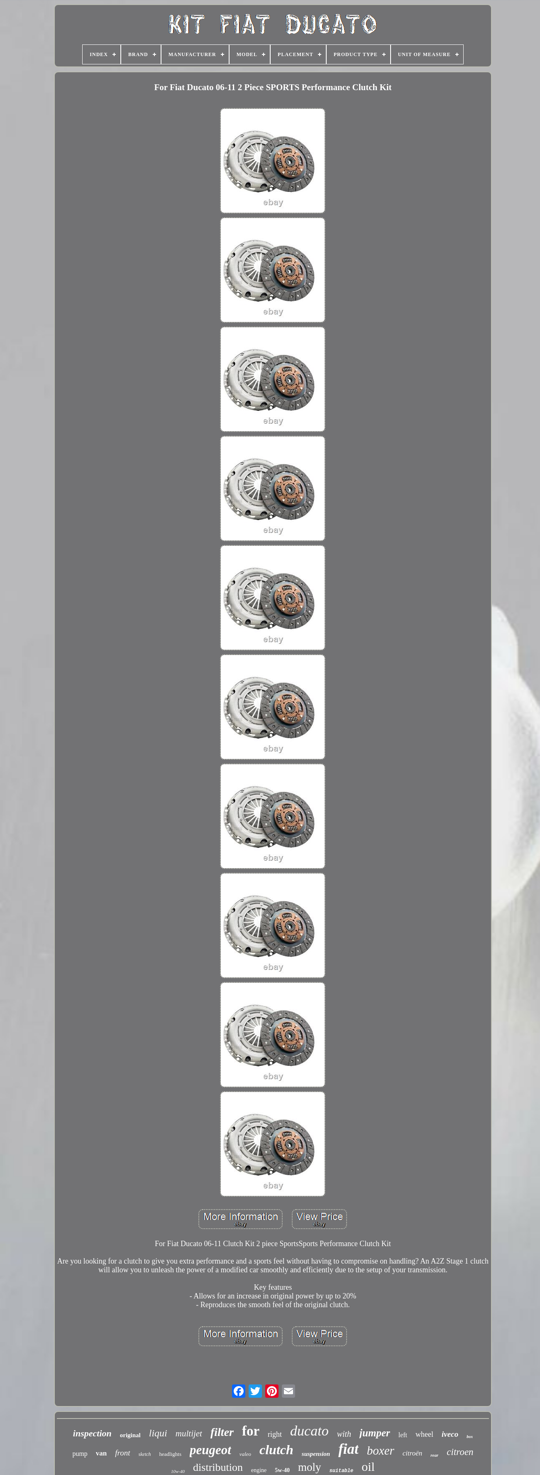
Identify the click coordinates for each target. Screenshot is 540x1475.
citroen (460, 1452)
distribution (218, 1467)
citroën (413, 1453)
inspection (92, 1433)
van (101, 1453)
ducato (309, 1430)
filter (222, 1432)
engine (258, 1470)
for (250, 1430)
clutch (276, 1449)
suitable (342, 1471)
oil (368, 1466)
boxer (380, 1450)
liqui (158, 1433)
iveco (450, 1434)
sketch (145, 1454)
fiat (348, 1449)
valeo (245, 1454)
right (275, 1434)
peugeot (210, 1450)
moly (309, 1467)
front (122, 1452)
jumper (374, 1432)
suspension (316, 1453)
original (130, 1435)
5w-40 (282, 1470)
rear (434, 1455)
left (402, 1434)
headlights (170, 1454)
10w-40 (178, 1471)
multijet (189, 1433)
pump (79, 1453)
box (470, 1436)
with (344, 1433)
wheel (424, 1434)
